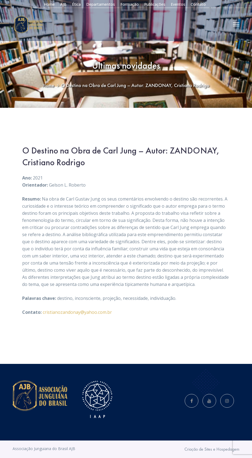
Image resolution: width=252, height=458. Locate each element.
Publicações (154, 4)
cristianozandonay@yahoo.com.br (77, 312)
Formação (129, 4)
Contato (198, 4)
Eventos (178, 4)
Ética (76, 4)
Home (49, 4)
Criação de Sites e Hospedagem (211, 449)
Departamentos (100, 4)
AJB (63, 4)
